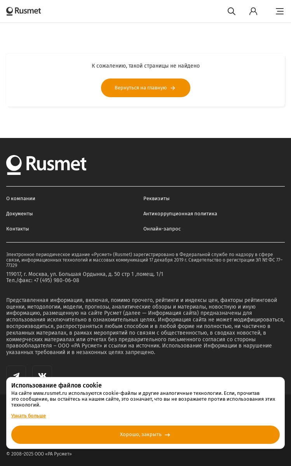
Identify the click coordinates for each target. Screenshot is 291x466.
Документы (19, 213)
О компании (20, 198)
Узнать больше (28, 416)
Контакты (17, 229)
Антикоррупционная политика (180, 213)
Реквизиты (156, 198)
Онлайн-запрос (162, 229)
